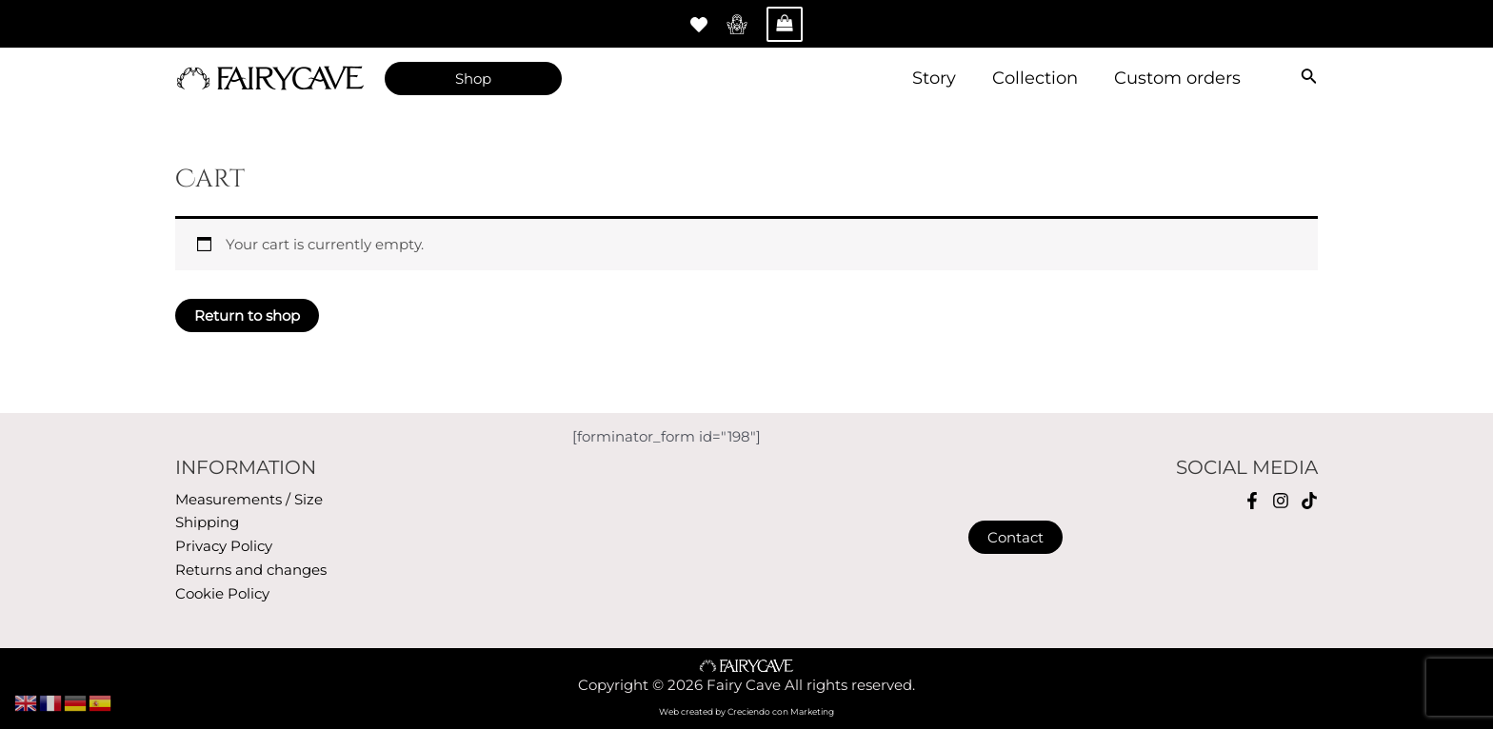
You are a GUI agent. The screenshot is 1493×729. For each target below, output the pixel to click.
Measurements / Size (249, 499)
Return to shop (247, 315)
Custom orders (1178, 78)
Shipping (207, 522)
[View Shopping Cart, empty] (784, 24)
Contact (1015, 537)
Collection (1038, 78)
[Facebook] (1252, 500)
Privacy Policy (223, 546)
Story (939, 78)
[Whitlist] (698, 24)
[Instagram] (1280, 500)
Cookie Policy (222, 593)
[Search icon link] (1309, 78)
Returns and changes (251, 570)
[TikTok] (1309, 500)
